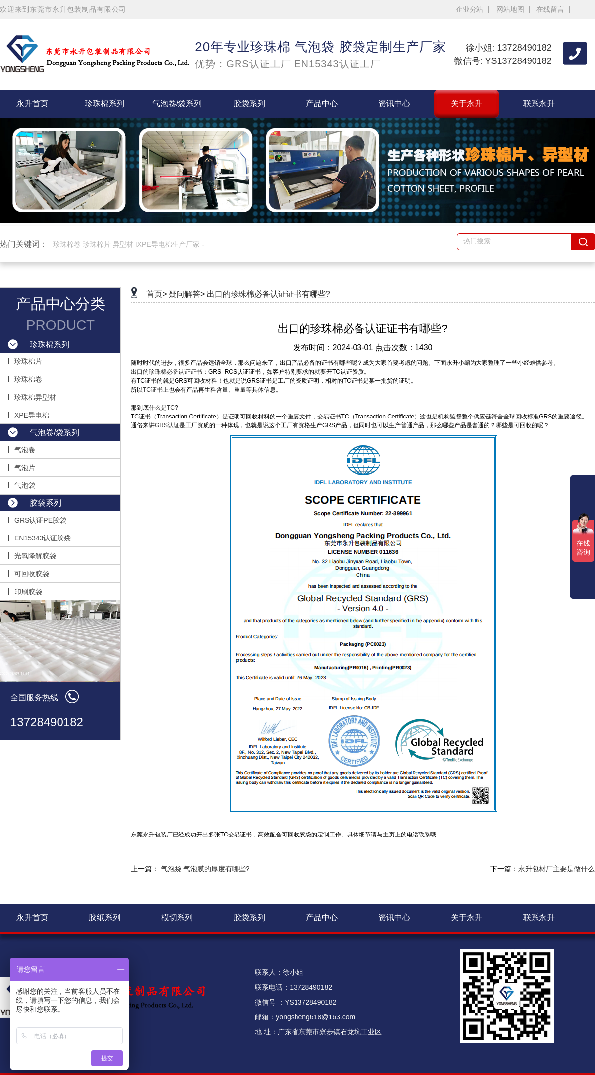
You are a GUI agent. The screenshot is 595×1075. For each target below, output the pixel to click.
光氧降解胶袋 (35, 556)
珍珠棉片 (28, 361)
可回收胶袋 (31, 574)
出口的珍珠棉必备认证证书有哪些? (268, 294)
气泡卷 (24, 450)
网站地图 (510, 9)
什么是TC (162, 407)
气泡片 (24, 468)
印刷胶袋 (28, 592)
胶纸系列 (104, 917)
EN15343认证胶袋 (42, 538)
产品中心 (322, 103)
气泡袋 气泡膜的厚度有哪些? (205, 869)
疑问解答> (187, 294)
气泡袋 (24, 485)
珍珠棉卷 (28, 379)
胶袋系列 (249, 103)
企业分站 (469, 9)
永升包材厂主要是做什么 (556, 869)
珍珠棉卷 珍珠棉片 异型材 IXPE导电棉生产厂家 (126, 244)
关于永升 (466, 103)
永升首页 (32, 103)
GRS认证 (167, 425)
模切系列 (177, 917)
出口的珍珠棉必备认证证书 (166, 371)
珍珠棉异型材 (35, 397)
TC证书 (153, 389)
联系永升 (539, 103)
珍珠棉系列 (104, 103)
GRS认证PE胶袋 (40, 520)
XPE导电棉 (31, 415)
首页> (156, 294)
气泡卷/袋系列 (177, 103)
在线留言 (550, 9)
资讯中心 (394, 103)
